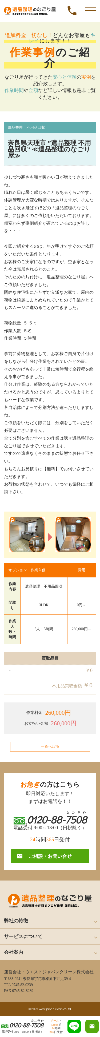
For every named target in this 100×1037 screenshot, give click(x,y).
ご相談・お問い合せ (44, 856)
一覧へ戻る (50, 747)
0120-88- (72, 10)
